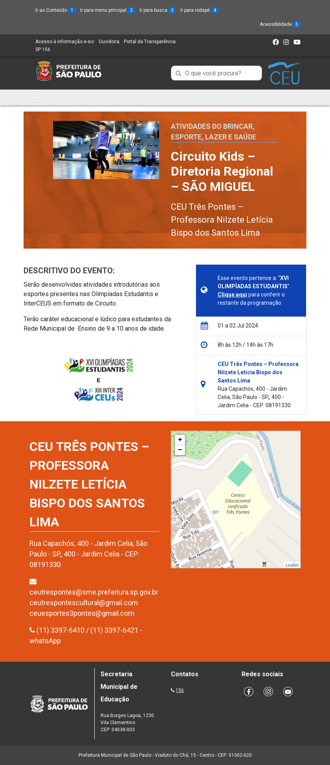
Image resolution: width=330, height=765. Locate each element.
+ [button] (180, 440)
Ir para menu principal (107, 10)
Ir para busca (157, 10)
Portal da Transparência (150, 41)
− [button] (180, 450)
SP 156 (42, 49)
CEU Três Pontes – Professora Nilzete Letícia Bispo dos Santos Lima (222, 220)
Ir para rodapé (199, 10)
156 (180, 690)
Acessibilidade (280, 24)
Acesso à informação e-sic (64, 41)
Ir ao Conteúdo (55, 10)
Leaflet (292, 565)
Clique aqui (232, 294)
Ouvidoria (109, 41)
